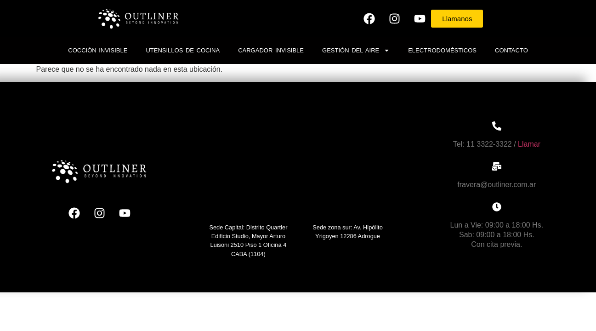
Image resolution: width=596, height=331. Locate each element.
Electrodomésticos (442, 50)
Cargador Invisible (271, 50)
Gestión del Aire (356, 50)
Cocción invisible (97, 50)
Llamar (529, 144)
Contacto (511, 50)
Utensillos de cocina (183, 50)
